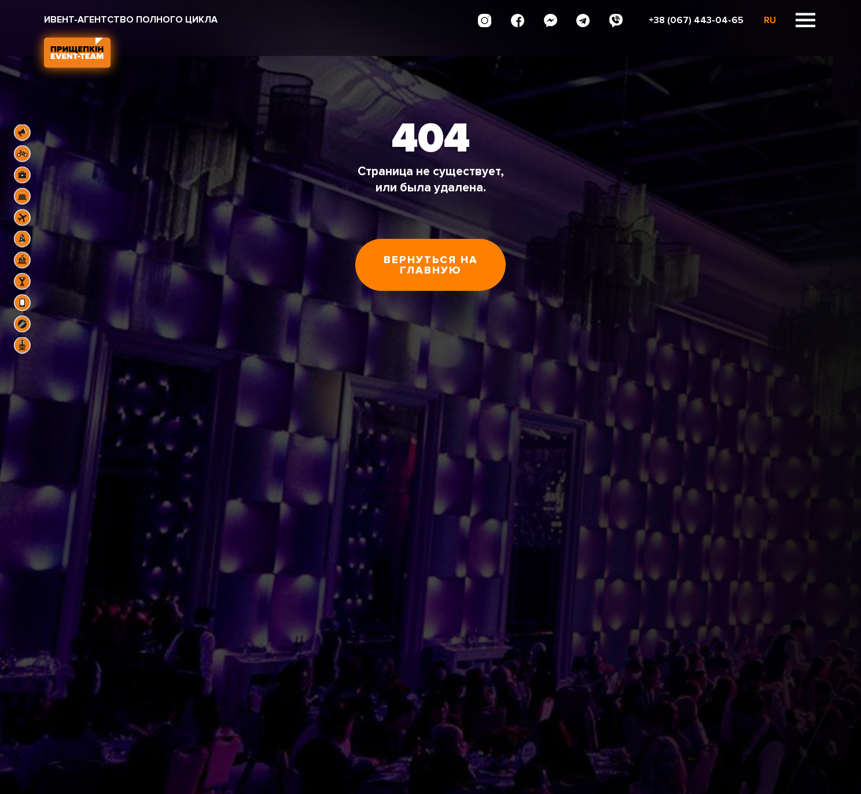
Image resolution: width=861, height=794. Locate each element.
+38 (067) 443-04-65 (696, 20)
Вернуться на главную (431, 264)
